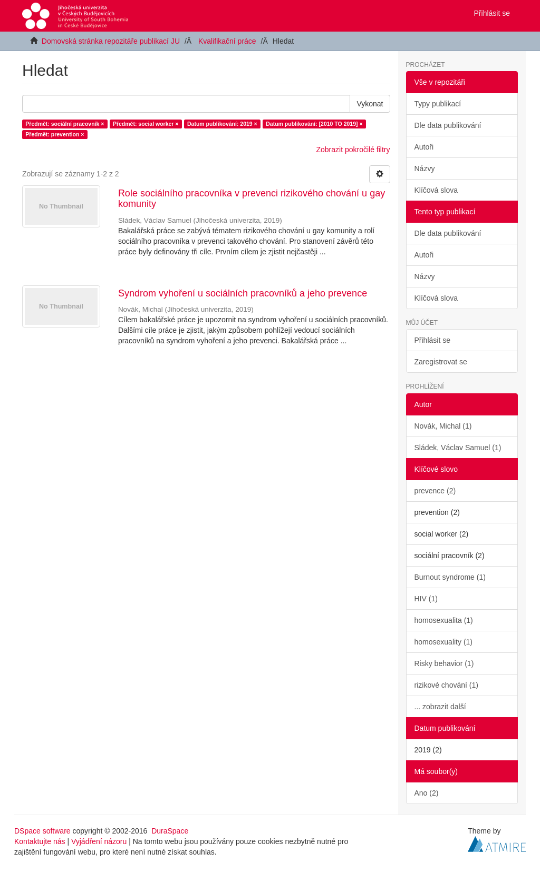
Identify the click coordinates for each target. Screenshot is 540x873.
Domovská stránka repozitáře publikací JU (111, 41)
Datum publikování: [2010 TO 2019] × (314, 124)
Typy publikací (437, 104)
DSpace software (42, 831)
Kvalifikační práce (227, 41)
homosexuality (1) (443, 642)
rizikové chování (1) (446, 685)
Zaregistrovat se (440, 362)
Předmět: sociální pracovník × (64, 124)
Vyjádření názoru (99, 841)
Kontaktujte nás (39, 841)
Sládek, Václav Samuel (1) (458, 447)
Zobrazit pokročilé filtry (353, 149)
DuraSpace (169, 831)
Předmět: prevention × (54, 134)
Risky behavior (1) (444, 663)
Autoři (424, 147)
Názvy (424, 168)
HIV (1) (426, 598)
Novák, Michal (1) (443, 426)
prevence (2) (435, 491)
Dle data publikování (447, 125)
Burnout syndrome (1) (450, 577)
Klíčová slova (436, 190)
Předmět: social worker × (146, 124)
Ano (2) (426, 793)
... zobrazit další (440, 706)
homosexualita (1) (443, 620)
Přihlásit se (432, 340)
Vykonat (369, 104)
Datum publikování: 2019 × (222, 124)
